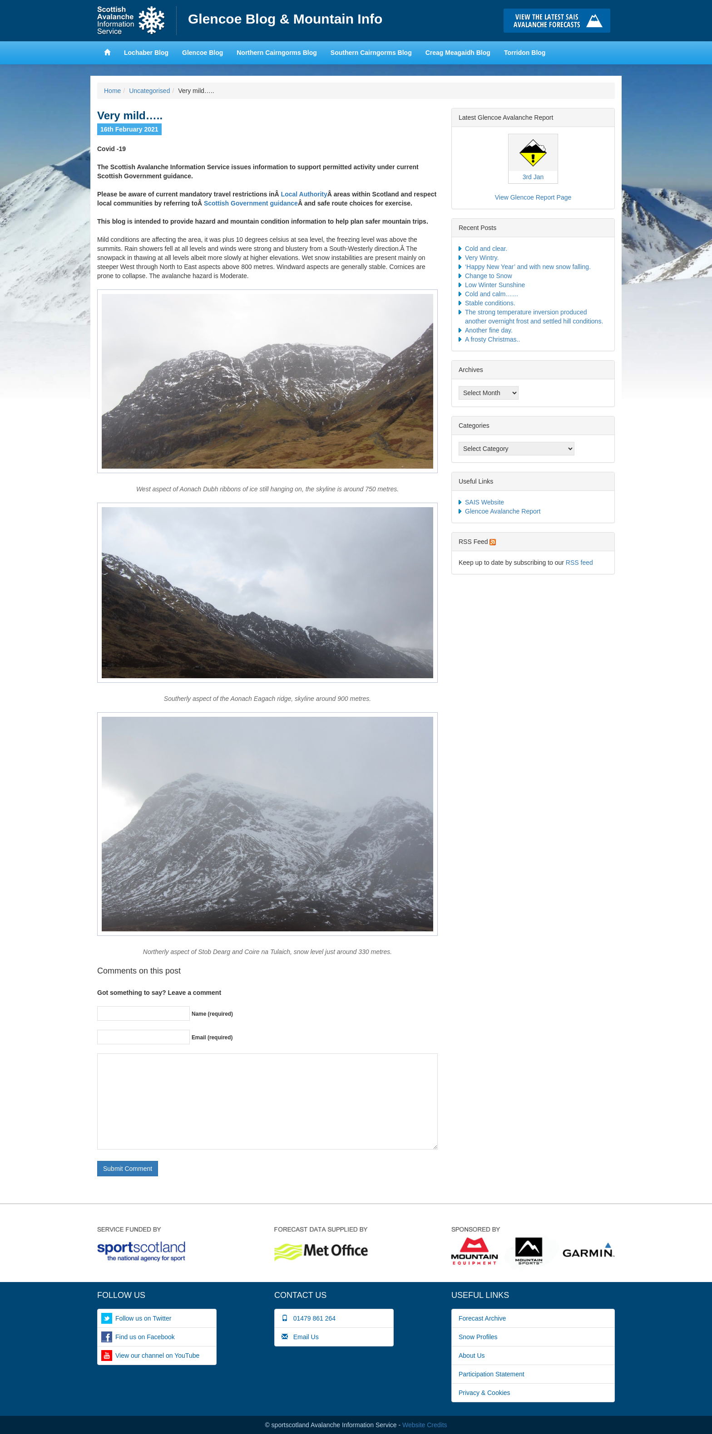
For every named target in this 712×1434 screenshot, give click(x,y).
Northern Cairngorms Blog (277, 52)
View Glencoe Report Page (533, 197)
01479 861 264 (309, 1318)
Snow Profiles (478, 1337)
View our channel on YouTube (157, 1355)
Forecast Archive (482, 1318)
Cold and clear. (486, 248)
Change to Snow (488, 275)
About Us (472, 1355)
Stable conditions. (490, 303)
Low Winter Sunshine (495, 285)
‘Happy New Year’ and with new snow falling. (528, 266)
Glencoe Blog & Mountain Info (285, 18)
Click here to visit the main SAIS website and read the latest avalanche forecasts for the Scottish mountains (559, 21)
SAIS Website (484, 502)
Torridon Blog (525, 52)
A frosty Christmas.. (492, 339)
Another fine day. (489, 330)
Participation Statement (491, 1374)
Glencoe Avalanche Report (502, 511)
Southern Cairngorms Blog (371, 52)
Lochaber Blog (146, 52)
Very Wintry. (482, 257)
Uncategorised (149, 90)
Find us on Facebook (145, 1337)
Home (137, 20)
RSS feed (579, 562)
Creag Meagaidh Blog (457, 52)
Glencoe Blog (202, 52)
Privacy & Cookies (484, 1392)
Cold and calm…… (492, 294)
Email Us (300, 1337)
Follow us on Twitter (143, 1318)
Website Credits (424, 1425)
